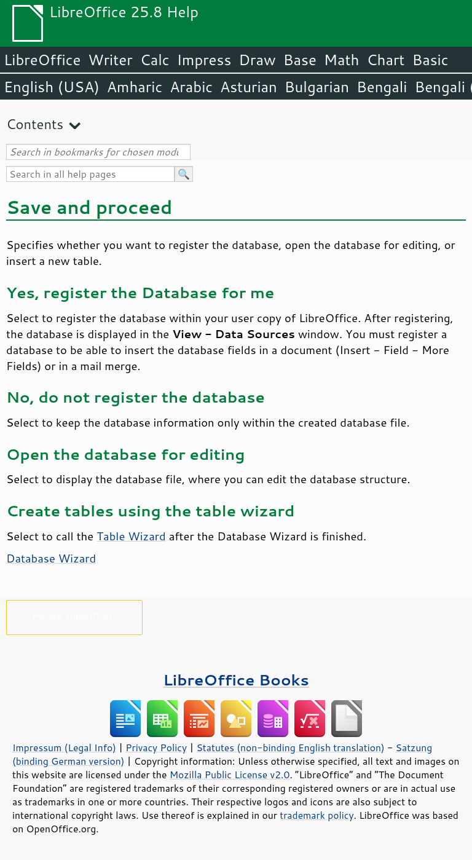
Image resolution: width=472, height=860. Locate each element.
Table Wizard (130, 536)
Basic (430, 59)
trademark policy (316, 815)
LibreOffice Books (236, 679)
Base (300, 59)
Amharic (134, 86)
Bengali (381, 86)
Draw (256, 59)
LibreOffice (42, 59)
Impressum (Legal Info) (64, 747)
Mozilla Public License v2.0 (230, 774)
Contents (34, 123)
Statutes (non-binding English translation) (290, 747)
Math (342, 59)
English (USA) (52, 86)
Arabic (191, 86)
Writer (110, 59)
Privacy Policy (156, 747)
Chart (385, 59)
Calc (155, 59)
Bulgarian (317, 86)
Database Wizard (51, 558)
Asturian (248, 86)
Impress (204, 59)
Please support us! (75, 615)
